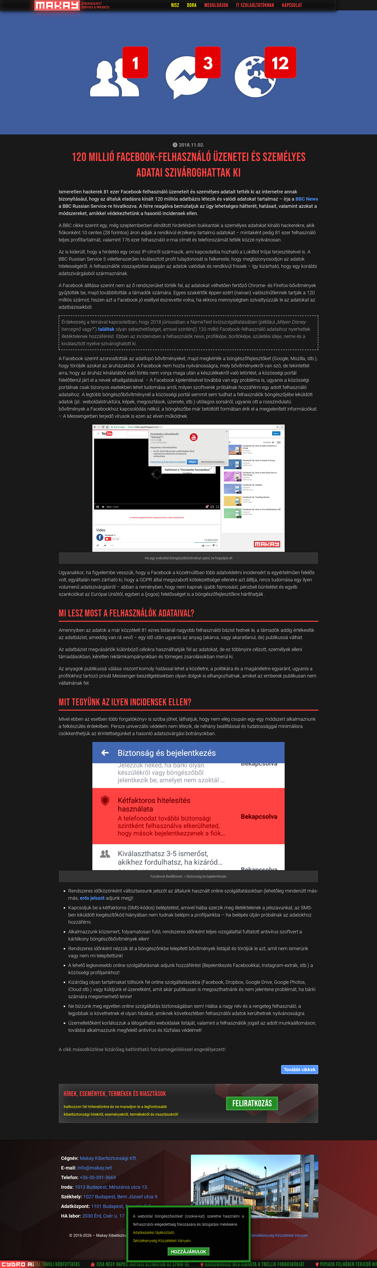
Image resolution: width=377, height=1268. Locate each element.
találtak (106, 329)
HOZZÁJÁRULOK (188, 1252)
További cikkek (300, 1069)
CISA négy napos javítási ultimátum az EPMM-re (146, 1264)
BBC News (306, 199)
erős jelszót (92, 898)
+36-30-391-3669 (98, 1177)
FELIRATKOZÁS (252, 1104)
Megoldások (232, 5)
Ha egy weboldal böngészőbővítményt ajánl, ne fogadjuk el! (188, 558)
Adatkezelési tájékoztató (153, 1232)
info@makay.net (94, 1168)
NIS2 (191, 5)
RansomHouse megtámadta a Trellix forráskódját (258, 1264)
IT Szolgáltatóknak (271, 5)
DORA (208, 5)
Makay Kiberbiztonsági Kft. (108, 1158)
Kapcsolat (308, 5)
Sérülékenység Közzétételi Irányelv (162, 1240)
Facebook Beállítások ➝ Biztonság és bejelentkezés (188, 876)
